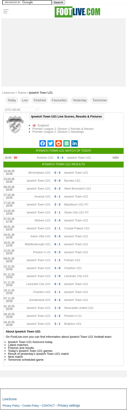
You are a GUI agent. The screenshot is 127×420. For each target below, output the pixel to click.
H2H (116, 157)
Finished (40, 100)
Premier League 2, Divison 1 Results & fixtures (63, 128)
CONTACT (48, 405)
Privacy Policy (11, 405)
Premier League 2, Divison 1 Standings (58, 131)
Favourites (59, 100)
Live (25, 100)
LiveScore (10, 399)
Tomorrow (99, 100)
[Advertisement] (63, 51)
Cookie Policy (30, 405)
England (43, 125)
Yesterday (80, 100)
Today (12, 100)
